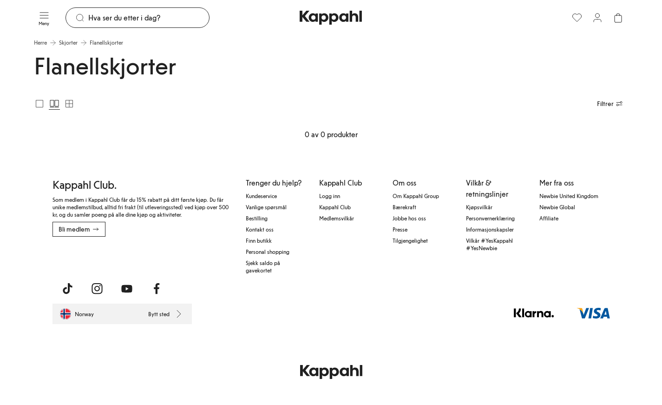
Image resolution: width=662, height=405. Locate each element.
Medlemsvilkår (336, 218)
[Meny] (44, 17)
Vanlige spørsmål (266, 207)
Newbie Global (557, 207)
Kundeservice (261, 196)
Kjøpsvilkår (479, 207)
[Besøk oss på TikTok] (67, 288)
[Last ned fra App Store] (79, 257)
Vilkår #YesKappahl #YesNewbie (489, 244)
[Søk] (149, 17)
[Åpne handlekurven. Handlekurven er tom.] (618, 17)
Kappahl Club (335, 207)
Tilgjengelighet (410, 240)
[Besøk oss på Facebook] (156, 288)
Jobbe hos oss (409, 218)
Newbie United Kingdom (568, 196)
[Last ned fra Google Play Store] (141, 257)
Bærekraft (404, 207)
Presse (400, 229)
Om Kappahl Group (416, 196)
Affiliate (548, 218)
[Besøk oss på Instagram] (97, 288)
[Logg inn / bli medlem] (597, 17)
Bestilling (257, 218)
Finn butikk (259, 240)
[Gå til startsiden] (331, 18)
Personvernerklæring (490, 218)
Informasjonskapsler (490, 229)
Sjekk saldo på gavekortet (263, 266)
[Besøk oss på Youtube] (126, 288)
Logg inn (329, 196)
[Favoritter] (577, 17)
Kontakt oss (260, 229)
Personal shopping (267, 251)
